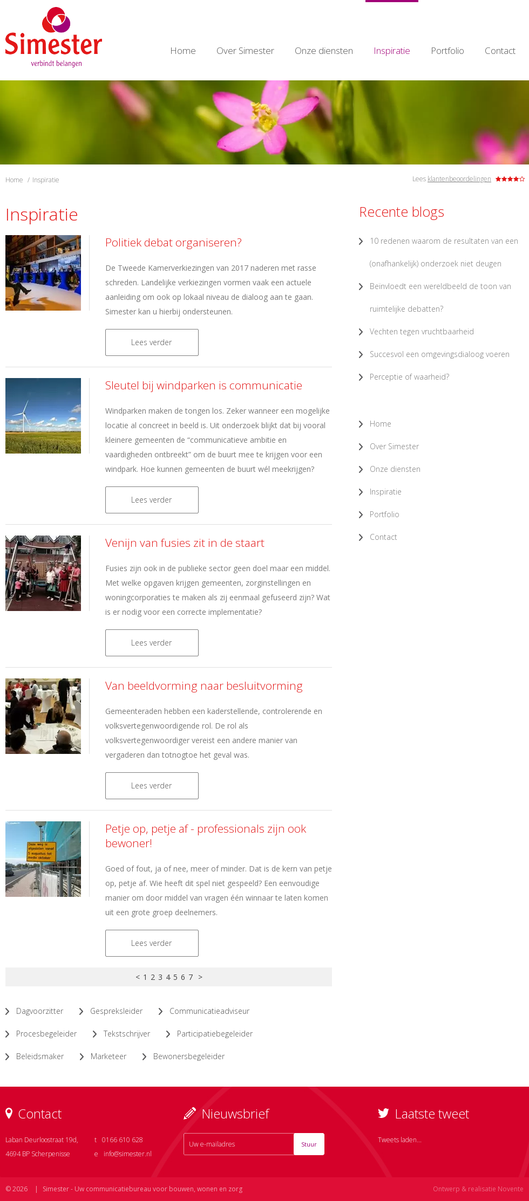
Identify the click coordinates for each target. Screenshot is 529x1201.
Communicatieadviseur (209, 1011)
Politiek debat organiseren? (173, 242)
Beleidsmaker (40, 1056)
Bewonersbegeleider (189, 1056)
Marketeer (108, 1056)
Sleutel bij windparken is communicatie (203, 385)
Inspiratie (392, 50)
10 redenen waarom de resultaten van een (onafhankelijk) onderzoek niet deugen (444, 252)
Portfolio (447, 50)
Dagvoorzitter (39, 1011)
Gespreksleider (116, 1011)
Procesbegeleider (46, 1033)
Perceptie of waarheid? (409, 377)
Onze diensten (324, 50)
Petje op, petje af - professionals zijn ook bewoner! (205, 835)
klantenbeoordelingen (459, 178)
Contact (500, 50)
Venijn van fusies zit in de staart (184, 542)
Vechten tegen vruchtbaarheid (422, 331)
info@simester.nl (128, 1153)
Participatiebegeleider (215, 1033)
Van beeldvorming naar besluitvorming (204, 685)
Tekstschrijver (127, 1033)
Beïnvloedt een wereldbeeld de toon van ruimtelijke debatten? (440, 297)
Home (183, 50)
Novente (511, 1188)
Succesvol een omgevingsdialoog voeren (440, 354)
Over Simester (245, 50)
